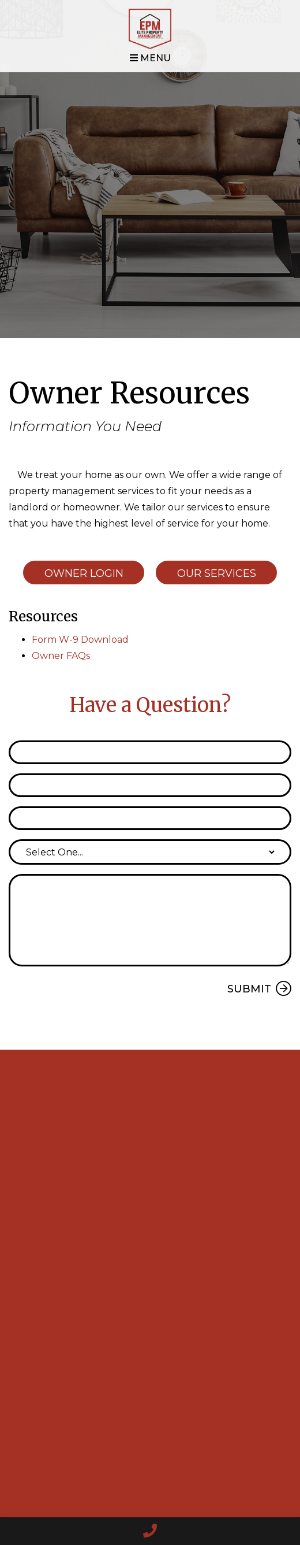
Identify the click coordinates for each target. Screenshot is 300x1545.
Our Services (216, 573)
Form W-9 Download (80, 639)
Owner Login (83, 573)
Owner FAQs (61, 655)
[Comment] (150, 920)
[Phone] (150, 818)
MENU (150, 58)
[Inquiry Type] (150, 852)
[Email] (150, 785)
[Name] (150, 752)
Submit (249, 989)
